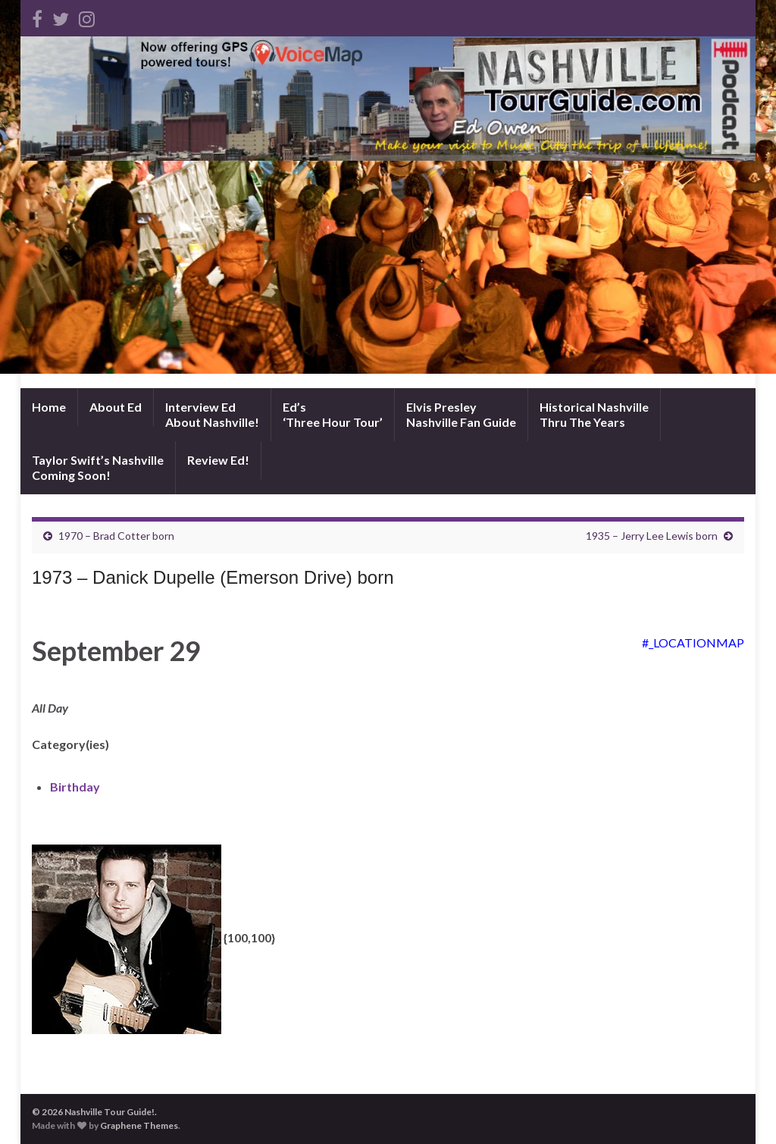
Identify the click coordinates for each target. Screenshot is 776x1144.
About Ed (115, 407)
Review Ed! (218, 460)
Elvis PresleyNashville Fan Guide (461, 414)
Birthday (75, 786)
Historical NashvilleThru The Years (594, 414)
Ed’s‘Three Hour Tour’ (333, 414)
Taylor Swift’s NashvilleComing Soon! (98, 467)
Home (49, 407)
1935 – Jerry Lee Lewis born (652, 535)
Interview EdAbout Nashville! (212, 414)
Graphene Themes (139, 1125)
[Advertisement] (388, 274)
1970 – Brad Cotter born (116, 535)
